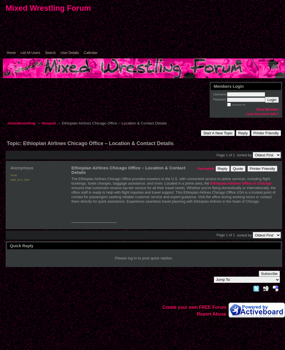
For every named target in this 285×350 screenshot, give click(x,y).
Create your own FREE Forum (194, 307)
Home (11, 53)
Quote (238, 169)
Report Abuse (211, 314)
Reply (243, 133)
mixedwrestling (22, 123)
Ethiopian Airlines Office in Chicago (240, 183)
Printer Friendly (266, 133)
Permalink (205, 169)
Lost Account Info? (262, 114)
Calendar (91, 53)
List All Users (30, 53)
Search (50, 53)
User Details (69, 53)
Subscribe (269, 274)
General (48, 123)
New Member (267, 109)
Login (272, 100)
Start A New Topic (218, 133)
